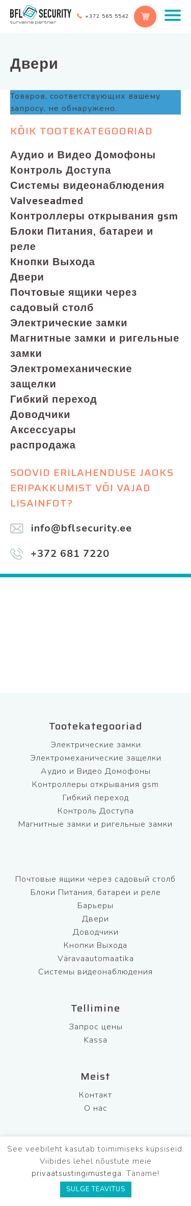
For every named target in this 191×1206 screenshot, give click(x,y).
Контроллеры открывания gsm (94, 216)
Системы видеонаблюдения (87, 185)
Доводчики (40, 414)
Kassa (95, 1040)
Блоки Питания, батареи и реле (81, 239)
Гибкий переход (53, 399)
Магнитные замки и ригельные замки (94, 345)
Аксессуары (43, 430)
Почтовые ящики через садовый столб (73, 300)
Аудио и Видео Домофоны (83, 155)
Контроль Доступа (60, 170)
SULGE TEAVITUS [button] (95, 1189)
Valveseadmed (47, 200)
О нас (95, 1108)
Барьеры (95, 905)
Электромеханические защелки (71, 376)
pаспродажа (43, 445)
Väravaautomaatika (96, 958)
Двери (27, 277)
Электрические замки (69, 323)
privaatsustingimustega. (78, 1173)
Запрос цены (96, 1026)
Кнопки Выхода (52, 262)
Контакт (95, 1095)
